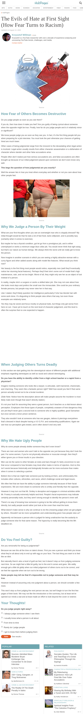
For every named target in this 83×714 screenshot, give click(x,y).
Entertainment (48, 8)
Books (18, 8)
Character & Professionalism (67, 669)
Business (26, 8)
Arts (3, 8)
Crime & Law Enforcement (22, 651)
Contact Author (17, 43)
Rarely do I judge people (14, 627)
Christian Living (61, 687)
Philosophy (59, 651)
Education (36, 8)
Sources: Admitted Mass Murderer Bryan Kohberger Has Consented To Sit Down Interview (21, 659)
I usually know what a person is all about (21, 618)
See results (16, 637)
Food (74, 8)
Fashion (66, 8)
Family (59, 8)
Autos (10, 8)
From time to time (11, 623)
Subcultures (17, 672)
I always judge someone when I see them (21, 614)
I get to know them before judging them (20, 632)
